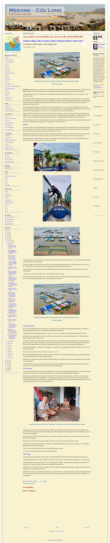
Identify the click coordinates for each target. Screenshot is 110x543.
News (6, 206)
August (9, 343)
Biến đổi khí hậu (8, 217)
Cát (5, 57)
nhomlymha (102, 44)
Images (6, 178)
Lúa (5, 64)
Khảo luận (7, 120)
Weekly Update (8, 221)
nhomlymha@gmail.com (98, 87)
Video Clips (7, 185)
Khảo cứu (7, 116)
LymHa (6, 105)
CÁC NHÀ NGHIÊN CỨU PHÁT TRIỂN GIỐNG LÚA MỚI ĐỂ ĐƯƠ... (12, 263)
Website (6, 93)
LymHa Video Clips (9, 110)
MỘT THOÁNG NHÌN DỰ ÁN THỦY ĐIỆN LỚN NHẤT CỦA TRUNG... (12, 337)
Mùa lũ (6, 75)
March (9, 353)
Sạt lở (6, 81)
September (10, 341)
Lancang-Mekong (8, 61)
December (10, 240)
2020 (7, 362)
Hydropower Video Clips (10, 140)
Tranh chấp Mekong (9, 88)
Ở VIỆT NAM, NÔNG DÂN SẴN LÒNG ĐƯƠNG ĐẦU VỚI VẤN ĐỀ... (12, 305)
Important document (9, 202)
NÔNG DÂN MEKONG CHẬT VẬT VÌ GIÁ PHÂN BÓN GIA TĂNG (12, 331)
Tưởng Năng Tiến (8, 161)
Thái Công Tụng (8, 125)
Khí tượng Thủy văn (9, 219)
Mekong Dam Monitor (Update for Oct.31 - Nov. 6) (12, 247)
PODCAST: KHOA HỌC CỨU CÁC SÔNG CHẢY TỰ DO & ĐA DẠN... (11, 257)
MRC (6, 68)
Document (7, 193)
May (9, 349)
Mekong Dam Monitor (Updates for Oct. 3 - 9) (12, 321)
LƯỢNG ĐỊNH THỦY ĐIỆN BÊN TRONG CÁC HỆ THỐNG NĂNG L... (12, 273)
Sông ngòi (7, 79)
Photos (6, 182)
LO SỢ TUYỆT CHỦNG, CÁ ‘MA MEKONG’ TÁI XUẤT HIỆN (11, 300)
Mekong (6, 70)
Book (6, 155)
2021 (7, 360)
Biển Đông (7, 167)
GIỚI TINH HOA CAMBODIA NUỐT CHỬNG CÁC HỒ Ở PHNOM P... (12, 279)
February (10, 355)
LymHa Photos (8, 108)
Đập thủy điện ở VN (9, 149)
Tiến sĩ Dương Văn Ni (9, 127)
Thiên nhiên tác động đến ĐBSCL (12, 86)
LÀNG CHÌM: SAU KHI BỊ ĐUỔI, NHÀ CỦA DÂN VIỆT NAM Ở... (12, 252)
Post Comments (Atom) (59, 531)
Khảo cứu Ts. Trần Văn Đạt (10, 118)
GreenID (6, 197)
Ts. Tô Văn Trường (9, 129)
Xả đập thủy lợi (8, 97)
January (9, 357)
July (9, 345)
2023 (7, 236)
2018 (7, 366)
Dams (6, 135)
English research (8, 195)
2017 (7, 368)
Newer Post (26, 527)
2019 (7, 364)
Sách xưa (7, 157)
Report (6, 209)
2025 (7, 232)
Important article (8, 200)
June (9, 347)
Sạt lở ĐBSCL (8, 84)
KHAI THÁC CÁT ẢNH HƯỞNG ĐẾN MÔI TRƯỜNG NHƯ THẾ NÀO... (12, 311)
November (10, 242)
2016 (7, 370)
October (9, 244)
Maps (6, 180)
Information (7, 204)
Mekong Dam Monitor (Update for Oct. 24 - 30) (12, 268)
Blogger (60, 540)
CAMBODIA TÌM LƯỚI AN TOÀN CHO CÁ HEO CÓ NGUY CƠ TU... (11, 325)
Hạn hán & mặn (8, 59)
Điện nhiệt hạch (8, 224)
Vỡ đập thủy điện (8, 142)
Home (57, 527)
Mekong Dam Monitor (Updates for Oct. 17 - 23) (12, 289)
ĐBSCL (6, 99)
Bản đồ (6, 174)
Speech (6, 211)
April (9, 351)
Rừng (6, 77)
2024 (7, 234)
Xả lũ (6, 95)
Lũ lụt (6, 66)
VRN (6, 90)
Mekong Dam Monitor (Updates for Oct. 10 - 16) (12, 316)
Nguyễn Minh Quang (30, 483)
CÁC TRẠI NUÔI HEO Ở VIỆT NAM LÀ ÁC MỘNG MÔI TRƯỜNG (12, 284)
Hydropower (7, 137)
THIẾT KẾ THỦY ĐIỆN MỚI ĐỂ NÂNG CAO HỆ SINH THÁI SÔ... (11, 294)
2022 (7, 238)
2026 (7, 230)
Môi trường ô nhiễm (9, 73)
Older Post (87, 527)
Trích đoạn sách (8, 159)
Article (6, 191)
